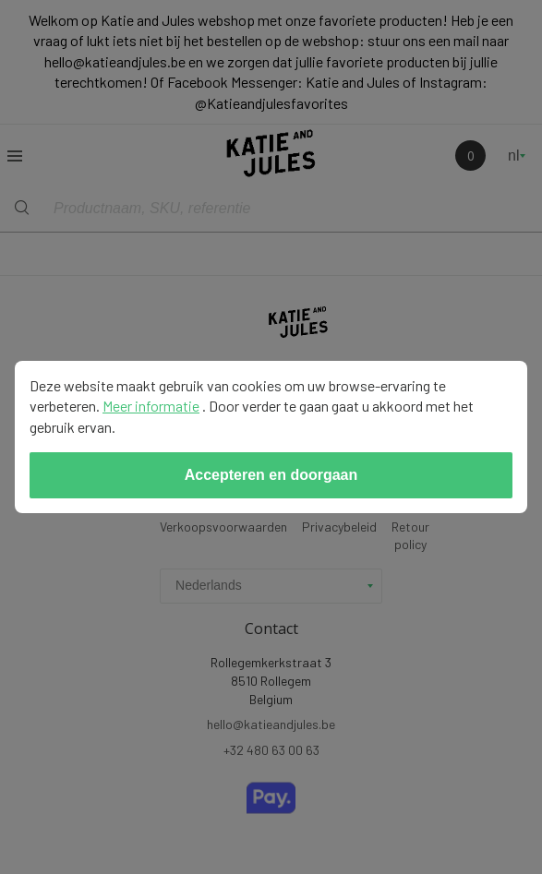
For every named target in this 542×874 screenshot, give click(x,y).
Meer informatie (150, 405)
